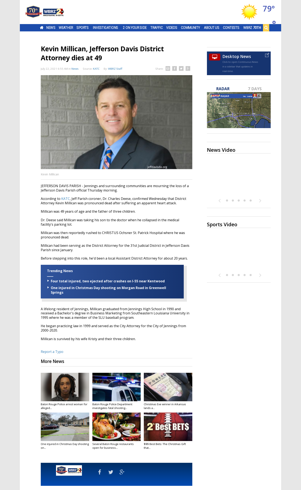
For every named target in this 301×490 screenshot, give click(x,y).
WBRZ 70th (252, 28)
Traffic (156, 28)
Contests (231, 28)
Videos (171, 28)
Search (266, 28)
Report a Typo (52, 351)
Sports (83, 28)
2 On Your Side (135, 28)
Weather (66, 28)
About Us (211, 28)
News (50, 28)
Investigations (105, 28)
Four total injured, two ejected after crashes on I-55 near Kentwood (108, 281)
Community (190, 28)
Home (41, 28)
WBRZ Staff (115, 69)
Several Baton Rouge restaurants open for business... (113, 446)
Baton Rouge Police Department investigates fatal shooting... (112, 406)
